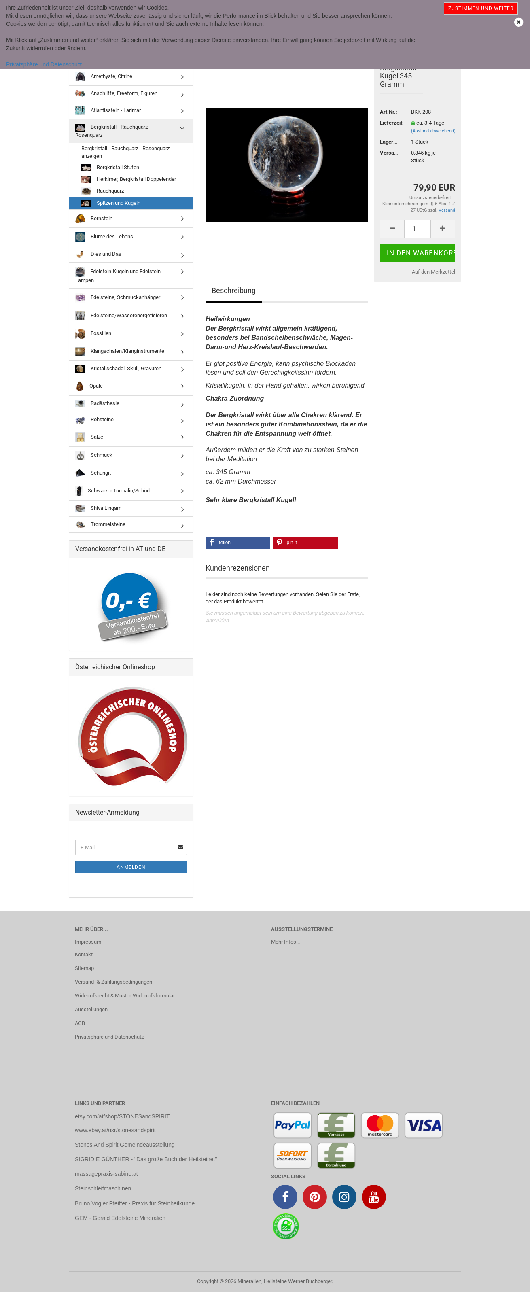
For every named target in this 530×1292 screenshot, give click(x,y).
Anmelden (217, 620)
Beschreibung (234, 290)
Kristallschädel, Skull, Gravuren (118, 369)
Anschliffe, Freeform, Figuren (116, 94)
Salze (89, 437)
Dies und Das (98, 254)
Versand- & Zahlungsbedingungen (113, 982)
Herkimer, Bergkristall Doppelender (128, 180)
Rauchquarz (102, 191)
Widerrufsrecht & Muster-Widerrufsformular (125, 996)
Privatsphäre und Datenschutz (44, 64)
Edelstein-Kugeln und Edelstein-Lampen (118, 275)
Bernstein (93, 218)
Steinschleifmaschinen (103, 1188)
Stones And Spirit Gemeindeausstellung (125, 1144)
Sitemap (84, 968)
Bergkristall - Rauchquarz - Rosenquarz (113, 131)
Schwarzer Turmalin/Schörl (112, 491)
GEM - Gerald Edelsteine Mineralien (120, 1218)
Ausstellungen (91, 1009)
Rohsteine (94, 420)
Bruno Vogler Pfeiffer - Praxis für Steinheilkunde (135, 1203)
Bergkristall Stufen (110, 167)
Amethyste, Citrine (103, 76)
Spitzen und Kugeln (110, 203)
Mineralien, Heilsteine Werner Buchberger (284, 1281)
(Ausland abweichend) (433, 131)
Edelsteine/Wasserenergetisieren (121, 315)
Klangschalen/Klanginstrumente (119, 351)
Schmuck (93, 455)
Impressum (88, 942)
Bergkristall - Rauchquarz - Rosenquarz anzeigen (125, 152)
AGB (80, 1023)
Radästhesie (97, 404)
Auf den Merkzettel (433, 272)
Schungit (93, 473)
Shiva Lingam (98, 508)
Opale (89, 386)
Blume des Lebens (104, 237)
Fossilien (93, 334)
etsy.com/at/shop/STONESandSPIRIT (122, 1116)
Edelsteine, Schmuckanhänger (117, 298)
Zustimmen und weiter (480, 8)
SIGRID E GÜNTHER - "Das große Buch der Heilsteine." (146, 1159)
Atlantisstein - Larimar (108, 110)
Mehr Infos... (285, 942)
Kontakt (84, 954)
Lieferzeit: (389, 123)
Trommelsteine (100, 524)
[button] (238, 543)
